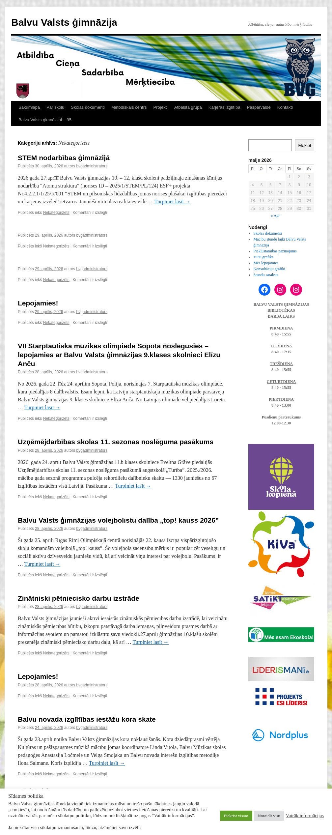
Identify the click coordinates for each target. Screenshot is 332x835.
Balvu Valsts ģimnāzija (64, 22)
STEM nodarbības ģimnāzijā (64, 157)
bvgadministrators (91, 166)
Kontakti (285, 107)
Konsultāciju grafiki (269, 269)
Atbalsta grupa (188, 107)
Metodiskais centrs (129, 107)
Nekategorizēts (56, 212)
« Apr (275, 215)
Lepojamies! (38, 303)
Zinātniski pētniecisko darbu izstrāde (78, 598)
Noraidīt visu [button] (269, 815)
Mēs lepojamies (266, 263)
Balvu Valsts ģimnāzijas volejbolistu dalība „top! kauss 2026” (118, 520)
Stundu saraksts (266, 275)
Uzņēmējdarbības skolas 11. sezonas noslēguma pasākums (115, 442)
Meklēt (304, 145)
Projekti (160, 107)
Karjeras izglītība (224, 107)
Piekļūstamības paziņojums (275, 251)
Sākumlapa (29, 107)
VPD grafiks (263, 257)
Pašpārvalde (259, 107)
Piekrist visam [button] (236, 815)
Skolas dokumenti (88, 107)
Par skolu (55, 107)
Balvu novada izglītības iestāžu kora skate (87, 719)
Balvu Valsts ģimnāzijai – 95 (44, 119)
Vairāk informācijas (305, 815)
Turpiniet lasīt (172, 201)
